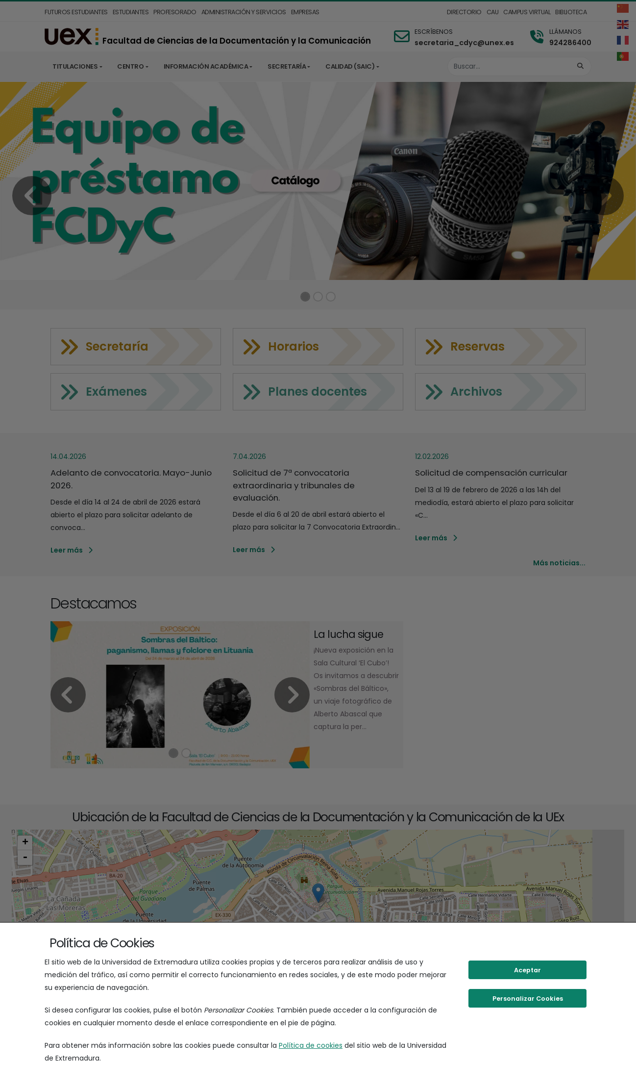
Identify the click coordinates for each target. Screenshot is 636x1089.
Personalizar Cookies (527, 998)
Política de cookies (310, 1045)
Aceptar (527, 970)
